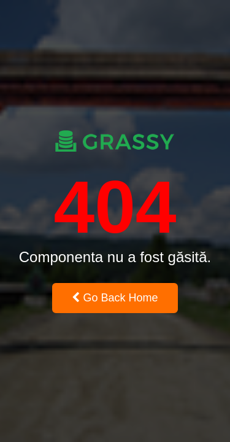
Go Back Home (115, 298)
